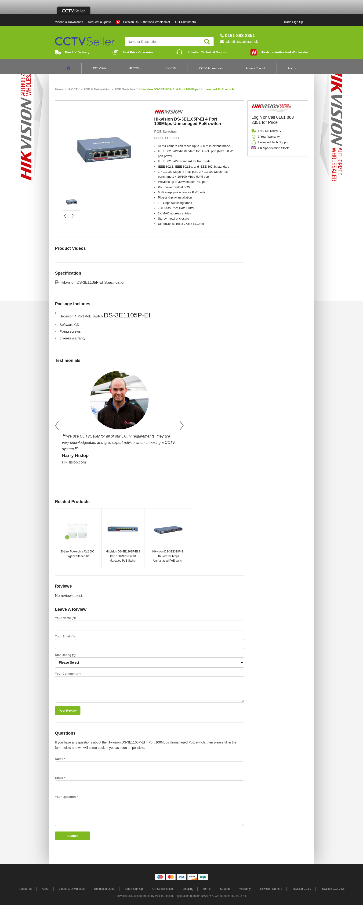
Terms (207, 888)
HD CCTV (169, 68)
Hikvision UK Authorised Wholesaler (146, 22)
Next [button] (182, 425)
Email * (60, 778)
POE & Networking (97, 89)
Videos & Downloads (69, 22)
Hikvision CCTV (301, 888)
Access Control (255, 68)
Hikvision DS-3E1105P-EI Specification (93, 282)
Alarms (292, 68)
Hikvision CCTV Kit (332, 888)
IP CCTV (134, 68)
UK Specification (162, 888)
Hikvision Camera (271, 888)
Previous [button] (57, 425)
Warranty (244, 888)
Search (207, 41)
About (45, 888)
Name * (60, 759)
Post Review (68, 710)
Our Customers (185, 22)
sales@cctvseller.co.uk (241, 42)
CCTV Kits (99, 68)
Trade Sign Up (293, 22)
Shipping (187, 888)
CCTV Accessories (211, 68)
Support (225, 888)
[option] (119, 416)
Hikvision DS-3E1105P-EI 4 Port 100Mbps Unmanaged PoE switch (186, 89)
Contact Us (25, 888)
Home (59, 89)
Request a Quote (99, 22)
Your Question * (66, 796)
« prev (65, 215)
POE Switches (125, 89)
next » (72, 215)
